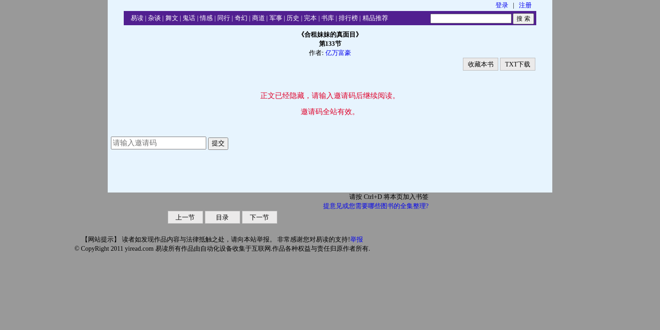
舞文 (171, 18)
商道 (258, 18)
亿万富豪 (338, 53)
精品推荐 (375, 18)
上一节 (185, 217)
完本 (310, 18)
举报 (356, 239)
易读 (137, 18)
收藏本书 (481, 64)
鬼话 (188, 18)
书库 (327, 18)
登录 (501, 5)
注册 (525, 5)
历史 (292, 18)
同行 (223, 18)
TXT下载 (517, 64)
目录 (222, 217)
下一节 (259, 217)
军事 (276, 18)
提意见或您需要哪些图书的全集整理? (376, 206)
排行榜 (348, 18)
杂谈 (154, 18)
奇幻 (241, 18)
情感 (206, 18)
